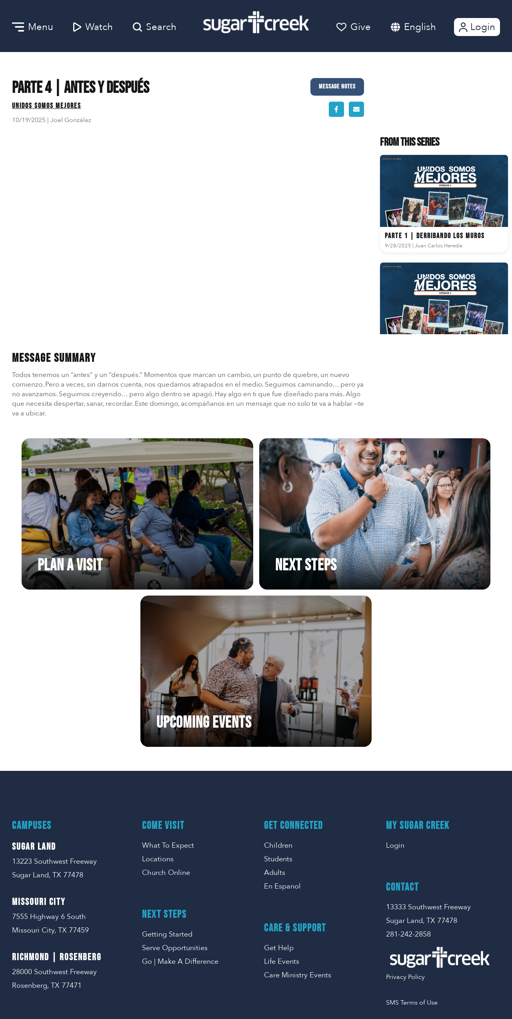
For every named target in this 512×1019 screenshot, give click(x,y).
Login (476, 27)
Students (278, 711)
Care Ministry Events (297, 827)
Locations (158, 711)
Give (353, 27)
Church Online (166, 724)
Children (278, 697)
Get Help (279, 799)
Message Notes (337, 86)
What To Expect (168, 697)
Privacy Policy (405, 828)
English (420, 27)
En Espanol (282, 738)
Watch (93, 27)
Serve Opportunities (175, 799)
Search (154, 27)
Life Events (281, 813)
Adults (274, 724)
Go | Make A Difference (180, 813)
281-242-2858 (408, 786)
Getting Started (167, 786)
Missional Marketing (284, 1001)
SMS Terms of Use (412, 854)
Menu (32, 27)
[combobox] (428, 27)
